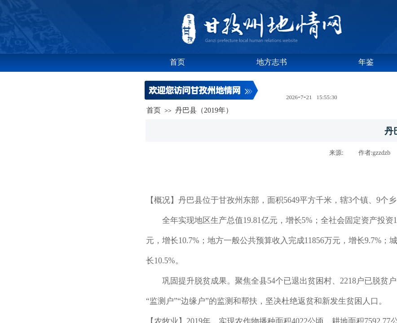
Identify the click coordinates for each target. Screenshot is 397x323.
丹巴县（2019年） (204, 110)
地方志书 (271, 62)
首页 (177, 62)
